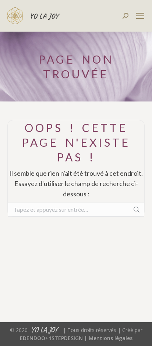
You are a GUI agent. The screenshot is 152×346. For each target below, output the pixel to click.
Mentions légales (110, 338)
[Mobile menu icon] (140, 15)
